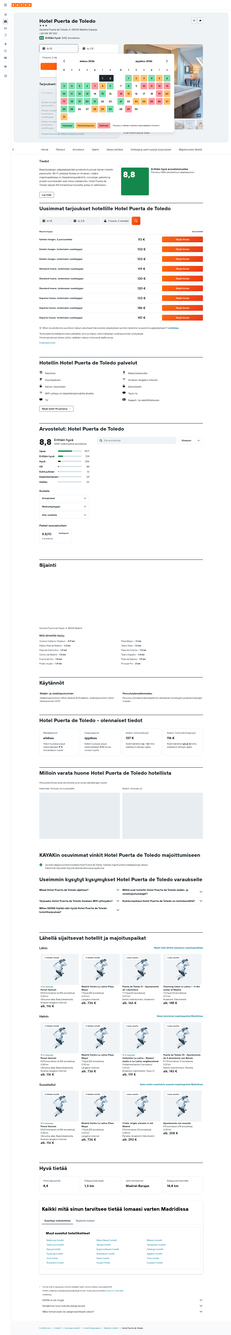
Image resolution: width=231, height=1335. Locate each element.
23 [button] (110, 101)
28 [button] (94, 109)
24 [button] (64, 109)
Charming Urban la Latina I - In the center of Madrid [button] (181, 935)
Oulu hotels (52, 1205)
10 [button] (64, 93)
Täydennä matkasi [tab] (85, 1167)
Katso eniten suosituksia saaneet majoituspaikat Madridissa (171, 1031)
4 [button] (72, 86)
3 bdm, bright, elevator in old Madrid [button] (137, 1071)
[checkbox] (55, 536)
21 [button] (95, 101)
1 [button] (102, 78)
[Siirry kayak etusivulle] (22, 5)
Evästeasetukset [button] (47, 342)
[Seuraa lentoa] (5, 51)
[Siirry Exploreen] (5, 44)
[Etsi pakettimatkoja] (5, 35)
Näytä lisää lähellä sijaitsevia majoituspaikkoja (178, 894)
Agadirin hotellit (154, 1200)
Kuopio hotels (103, 1209)
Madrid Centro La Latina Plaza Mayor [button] (97, 935)
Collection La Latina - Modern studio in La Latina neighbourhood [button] (140, 1006)
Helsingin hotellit (155, 1196)
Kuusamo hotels (155, 1209)
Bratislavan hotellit (106, 1200)
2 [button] (110, 78)
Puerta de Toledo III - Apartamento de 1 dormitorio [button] (140, 935)
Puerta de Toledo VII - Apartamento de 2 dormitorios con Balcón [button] (182, 1003)
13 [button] (87, 93)
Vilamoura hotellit (55, 1191)
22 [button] (102, 101)
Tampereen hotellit (156, 1191)
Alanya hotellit (53, 1196)
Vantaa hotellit (104, 1191)
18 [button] (72, 101)
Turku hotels (153, 1205)
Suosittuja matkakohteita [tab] (57, 1167)
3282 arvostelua (70, 37)
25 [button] (71, 109)
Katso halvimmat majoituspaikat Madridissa (180, 962)
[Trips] (5, 67)
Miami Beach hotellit (107, 1187)
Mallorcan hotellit (55, 1187)
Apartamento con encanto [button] (177, 1069)
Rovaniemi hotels (55, 1209)
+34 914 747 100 (48, 33)
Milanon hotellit (154, 1187)
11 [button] (72, 93)
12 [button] (79, 93)
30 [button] (110, 109)
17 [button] (64, 101)
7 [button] (94, 86)
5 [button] (79, 86)
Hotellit (58, 1275)
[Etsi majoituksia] (5, 21)
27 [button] (87, 109)
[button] (5, 4)
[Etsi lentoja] (5, 15)
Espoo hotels (103, 1205)
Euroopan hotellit (72, 1275)
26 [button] (79, 109)
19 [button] (79, 101)
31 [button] (64, 116)
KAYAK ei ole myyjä (123, 1247)
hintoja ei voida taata (114, 1237)
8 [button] (102, 86)
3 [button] (64, 86)
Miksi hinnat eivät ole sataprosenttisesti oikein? (123, 1258)
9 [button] (110, 86)
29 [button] (102, 109)
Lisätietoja (173, 327)
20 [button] (87, 101)
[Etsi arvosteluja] (139, 440)
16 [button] (110, 93)
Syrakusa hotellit (55, 1200)
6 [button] (87, 86)
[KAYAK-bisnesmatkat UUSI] (5, 57)
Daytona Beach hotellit (108, 1196)
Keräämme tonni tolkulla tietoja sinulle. (123, 1252)
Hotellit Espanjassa (92, 1275)
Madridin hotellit (111, 1275)
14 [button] (95, 93)
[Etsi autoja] (5, 28)
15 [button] (102, 93)
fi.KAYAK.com (45, 1275)
